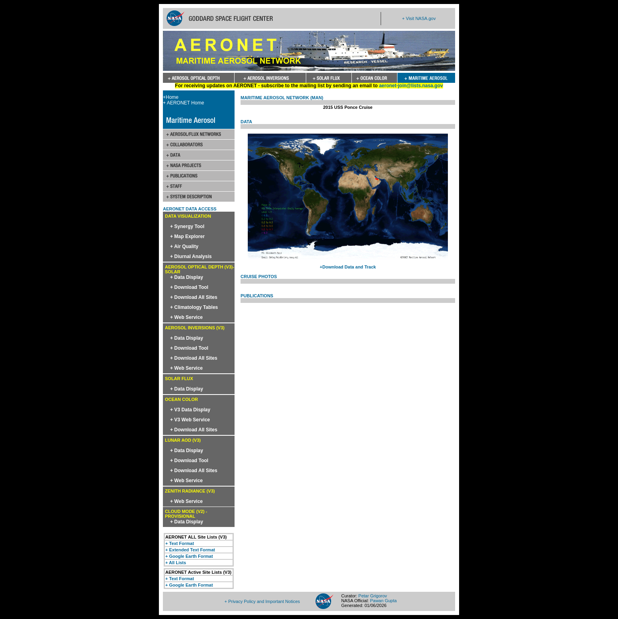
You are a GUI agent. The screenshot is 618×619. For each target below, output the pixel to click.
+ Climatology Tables (194, 307)
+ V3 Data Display (190, 410)
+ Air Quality (184, 246)
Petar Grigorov (372, 595)
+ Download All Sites (193, 297)
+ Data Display (186, 277)
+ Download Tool (189, 287)
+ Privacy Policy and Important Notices (262, 601)
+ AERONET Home (183, 103)
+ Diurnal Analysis (191, 256)
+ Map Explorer (187, 236)
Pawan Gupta (383, 600)
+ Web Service (186, 317)
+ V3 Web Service (190, 420)
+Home (171, 97)
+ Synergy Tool (187, 226)
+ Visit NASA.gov (419, 18)
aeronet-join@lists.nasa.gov (411, 85)
